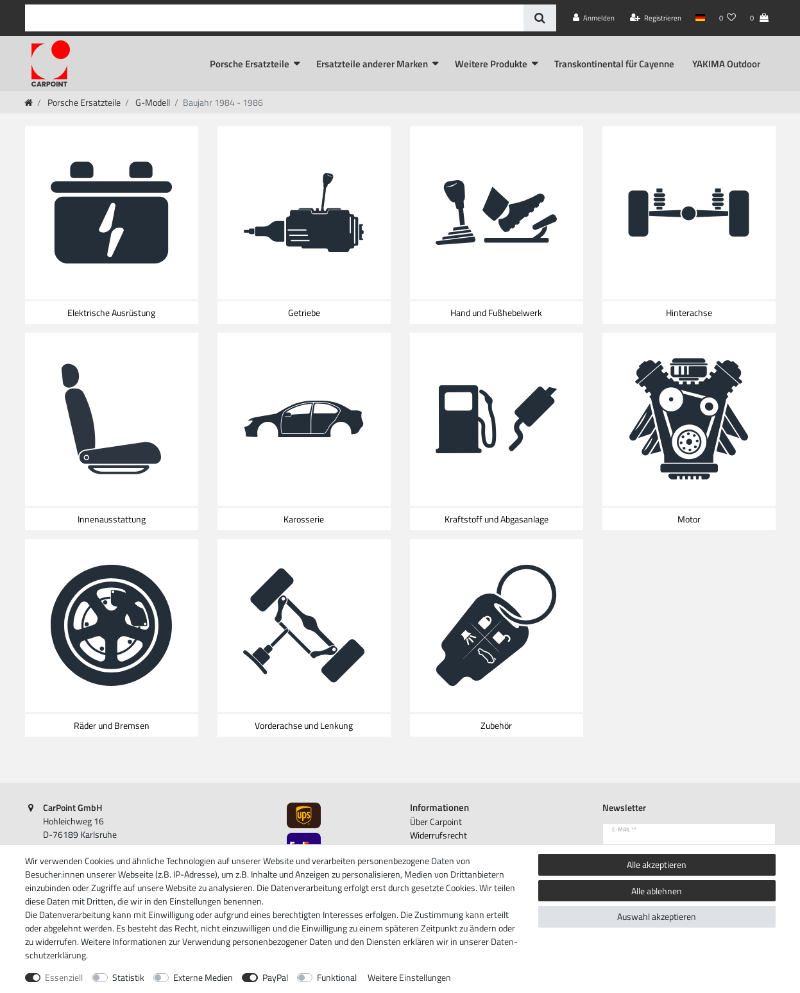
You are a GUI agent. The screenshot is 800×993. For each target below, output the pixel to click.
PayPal (275, 977)
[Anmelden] (594, 18)
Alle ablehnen (656, 890)
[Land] (700, 18)
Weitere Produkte (491, 63)
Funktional (337, 977)
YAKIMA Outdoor (726, 63)
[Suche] (539, 17)
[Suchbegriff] (274, 17)
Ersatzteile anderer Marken (372, 63)
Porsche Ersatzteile (249, 63)
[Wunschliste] (727, 18)
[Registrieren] (655, 18)
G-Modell (151, 102)
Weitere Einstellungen (409, 977)
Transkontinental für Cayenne (614, 63)
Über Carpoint (436, 821)
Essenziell (64, 977)
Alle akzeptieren (656, 864)
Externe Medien (203, 977)
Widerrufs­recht (438, 835)
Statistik (128, 977)
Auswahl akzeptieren (656, 916)
